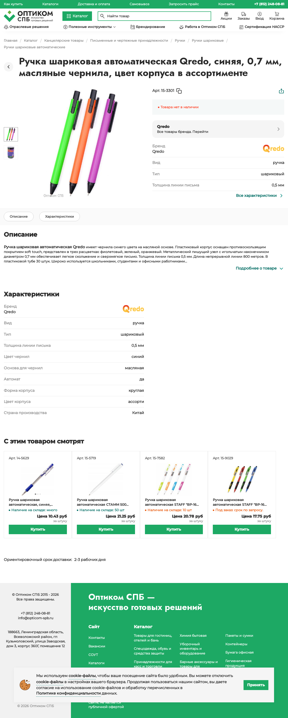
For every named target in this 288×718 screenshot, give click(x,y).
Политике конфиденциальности (68, 693)
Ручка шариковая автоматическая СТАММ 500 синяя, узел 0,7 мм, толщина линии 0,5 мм (102, 509)
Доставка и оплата (94, 4)
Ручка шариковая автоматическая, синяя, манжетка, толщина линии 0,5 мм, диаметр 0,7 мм (35, 509)
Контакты (226, 4)
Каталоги (50, 4)
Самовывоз (139, 4)
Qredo (158, 151)
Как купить (13, 4)
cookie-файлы (82, 675)
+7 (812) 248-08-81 (35, 613)
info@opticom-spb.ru (35, 618)
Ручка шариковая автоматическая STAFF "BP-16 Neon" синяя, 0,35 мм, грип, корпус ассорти (238, 509)
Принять (256, 685)
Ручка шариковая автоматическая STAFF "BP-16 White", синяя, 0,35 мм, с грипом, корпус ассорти (173, 509)
